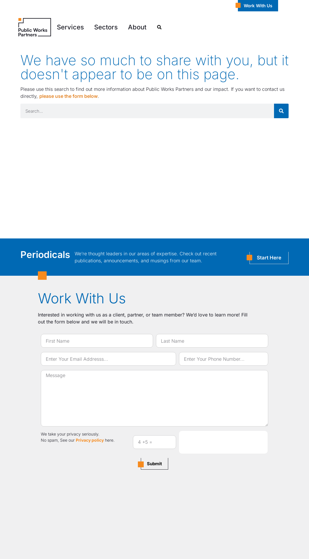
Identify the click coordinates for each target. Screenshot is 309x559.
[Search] (281, 111)
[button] (70, 27)
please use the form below (68, 96)
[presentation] (223, 442)
